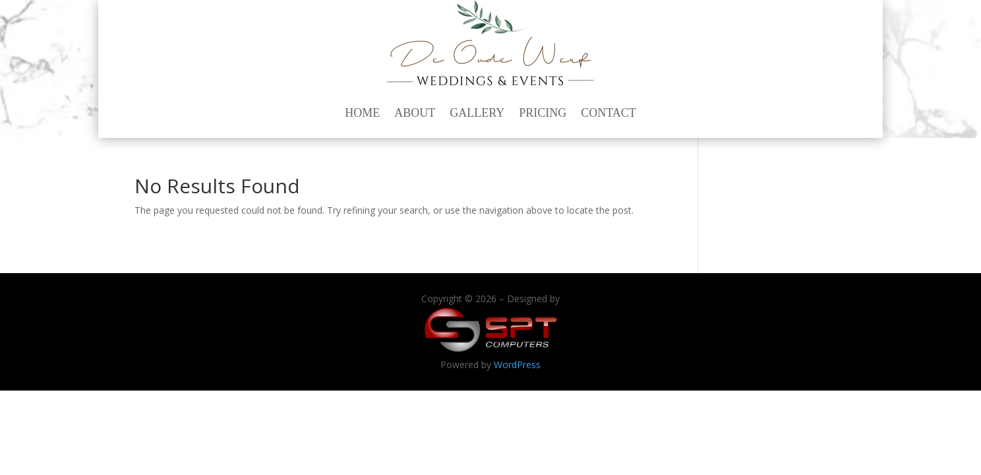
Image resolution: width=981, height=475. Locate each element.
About (414, 112)
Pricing (542, 112)
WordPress (517, 364)
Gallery (477, 112)
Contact (608, 112)
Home (362, 112)
